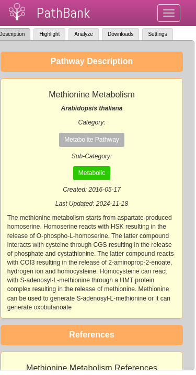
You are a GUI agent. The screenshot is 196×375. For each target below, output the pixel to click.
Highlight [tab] (49, 34)
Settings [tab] (157, 34)
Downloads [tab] (120, 34)
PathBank (63, 13)
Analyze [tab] (83, 34)
